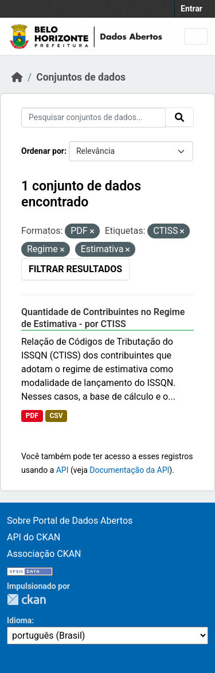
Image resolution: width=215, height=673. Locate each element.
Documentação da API (129, 470)
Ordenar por (42, 151)
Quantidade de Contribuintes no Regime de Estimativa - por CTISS (103, 317)
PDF (32, 416)
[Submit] (179, 117)
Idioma (19, 620)
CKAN (26, 600)
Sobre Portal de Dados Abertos (69, 520)
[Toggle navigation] (196, 36)
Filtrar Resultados (75, 269)
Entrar (191, 8)
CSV (55, 416)
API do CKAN (33, 537)
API (62, 470)
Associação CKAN (44, 553)
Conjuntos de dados (81, 77)
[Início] (17, 77)
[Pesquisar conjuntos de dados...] (93, 117)
